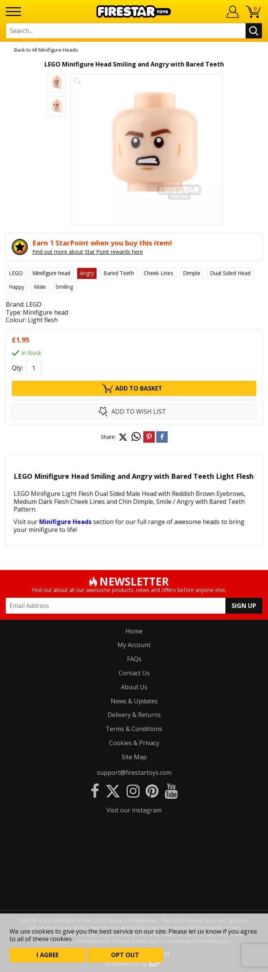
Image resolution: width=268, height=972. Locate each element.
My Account (134, 645)
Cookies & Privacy (134, 743)
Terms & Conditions (134, 729)
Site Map (134, 757)
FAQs (134, 659)
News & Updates (134, 701)
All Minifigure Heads (55, 49)
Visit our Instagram (134, 810)
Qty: (17, 368)
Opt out (125, 955)
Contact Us (134, 673)
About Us (134, 687)
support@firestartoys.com (134, 772)
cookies (43, 931)
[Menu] (13, 11)
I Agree (47, 955)
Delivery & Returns (134, 715)
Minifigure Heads (65, 522)
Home (134, 631)
